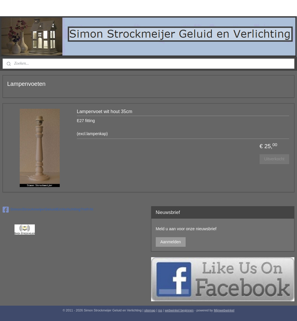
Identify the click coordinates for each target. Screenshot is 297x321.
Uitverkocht (274, 159)
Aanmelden (170, 242)
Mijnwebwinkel (224, 310)
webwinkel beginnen (179, 310)
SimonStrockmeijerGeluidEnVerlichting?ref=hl (48, 209)
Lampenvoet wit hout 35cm (104, 111)
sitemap (149, 310)
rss (160, 310)
